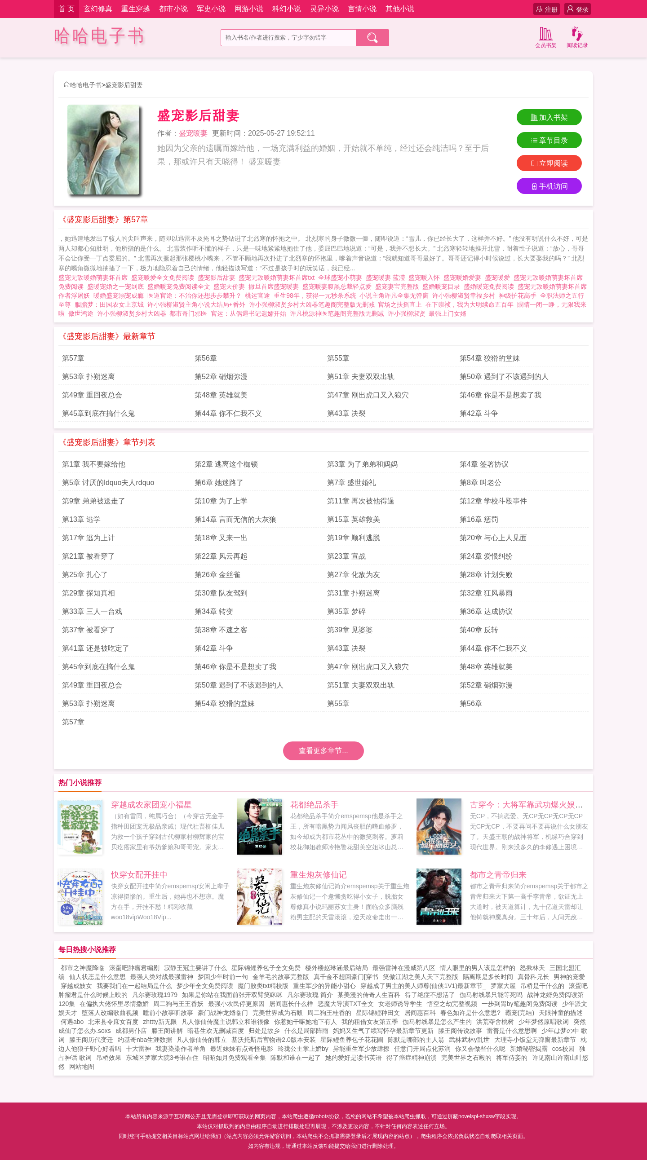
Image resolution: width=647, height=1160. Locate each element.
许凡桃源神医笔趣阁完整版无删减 (337, 313)
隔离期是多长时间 (488, 976)
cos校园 (563, 1048)
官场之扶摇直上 (400, 304)
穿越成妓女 (76, 985)
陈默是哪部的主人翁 (416, 1039)
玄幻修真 (98, 9)
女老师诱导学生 (400, 1003)
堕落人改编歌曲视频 (110, 1012)
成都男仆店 (131, 1030)
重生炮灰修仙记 (318, 874)
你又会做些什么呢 (480, 1048)
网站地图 (81, 1066)
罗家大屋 (503, 985)
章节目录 (549, 140)
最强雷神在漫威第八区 (403, 967)
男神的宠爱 (569, 976)
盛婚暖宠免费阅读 (491, 286)
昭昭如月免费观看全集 (234, 1057)
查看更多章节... (323, 750)
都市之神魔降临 (83, 967)
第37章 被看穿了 (88, 630)
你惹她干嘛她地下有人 (305, 1021)
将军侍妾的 (511, 1057)
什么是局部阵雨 (306, 1030)
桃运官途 (257, 295)
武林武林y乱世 (469, 1039)
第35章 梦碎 (346, 611)
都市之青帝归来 (498, 874)
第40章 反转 (479, 630)
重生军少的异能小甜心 (324, 985)
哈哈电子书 (100, 36)
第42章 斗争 (479, 413)
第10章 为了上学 (221, 501)
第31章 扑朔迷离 (353, 593)
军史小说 (211, 9)
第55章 (338, 358)
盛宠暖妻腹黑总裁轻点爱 (338, 286)
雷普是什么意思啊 (512, 1030)
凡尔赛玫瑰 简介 (310, 994)
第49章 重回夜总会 (92, 395)
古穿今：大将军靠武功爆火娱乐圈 (530, 804)
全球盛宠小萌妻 (342, 277)
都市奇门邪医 (188, 313)
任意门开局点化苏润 (422, 1048)
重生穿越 (135, 9)
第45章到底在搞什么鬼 (98, 413)
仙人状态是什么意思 (97, 976)
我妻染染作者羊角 (180, 1048)
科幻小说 (286, 9)
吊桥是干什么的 (542, 985)
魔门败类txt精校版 (263, 985)
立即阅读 (549, 163)
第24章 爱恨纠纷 (486, 556)
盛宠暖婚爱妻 (464, 277)
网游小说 (249, 9)
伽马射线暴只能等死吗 (491, 994)
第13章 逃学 (81, 519)
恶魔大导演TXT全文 (345, 1003)
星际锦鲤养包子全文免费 (266, 967)
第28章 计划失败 (486, 574)
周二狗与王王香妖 (178, 1003)
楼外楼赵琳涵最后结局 (336, 967)
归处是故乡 (264, 1030)
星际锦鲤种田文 (378, 1012)
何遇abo (72, 1021)
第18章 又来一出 (221, 538)
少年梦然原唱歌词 (543, 1021)
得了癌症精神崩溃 (411, 1057)
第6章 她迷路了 (219, 482)
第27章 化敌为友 (353, 574)
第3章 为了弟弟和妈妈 (362, 464)
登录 (578, 9)
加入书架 (549, 117)
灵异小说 (324, 9)
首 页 (66, 9)
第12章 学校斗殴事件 (493, 501)
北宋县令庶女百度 (113, 1021)
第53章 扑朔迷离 (88, 376)
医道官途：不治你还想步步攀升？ (194, 295)
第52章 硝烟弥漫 (221, 376)
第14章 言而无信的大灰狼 (235, 519)
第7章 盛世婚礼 (351, 482)
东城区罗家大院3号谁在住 (162, 1057)
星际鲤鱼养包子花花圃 (351, 1039)
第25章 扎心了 (85, 574)
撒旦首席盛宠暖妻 (275, 286)
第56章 (206, 358)
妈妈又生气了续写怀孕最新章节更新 (383, 1030)
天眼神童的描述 (561, 1012)
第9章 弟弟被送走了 (93, 501)
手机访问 (549, 186)
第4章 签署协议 (484, 464)
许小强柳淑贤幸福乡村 (463, 295)
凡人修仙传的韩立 (202, 1039)
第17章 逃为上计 (88, 538)
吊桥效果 (108, 1057)
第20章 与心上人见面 (493, 538)
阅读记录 (577, 37)
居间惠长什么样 (291, 1003)
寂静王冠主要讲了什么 (195, 967)
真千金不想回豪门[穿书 (346, 976)
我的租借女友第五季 (369, 1021)
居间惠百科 (420, 1012)
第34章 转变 (214, 611)
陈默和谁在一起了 (295, 1057)
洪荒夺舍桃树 (495, 1021)
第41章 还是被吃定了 (95, 648)
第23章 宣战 (346, 556)
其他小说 (400, 9)
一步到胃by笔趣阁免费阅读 (520, 1003)
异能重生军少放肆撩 (361, 1048)
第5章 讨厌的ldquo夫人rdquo (108, 482)
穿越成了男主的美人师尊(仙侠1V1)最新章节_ (423, 985)
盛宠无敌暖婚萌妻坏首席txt (278, 277)
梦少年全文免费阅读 (205, 985)
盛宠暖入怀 (425, 277)
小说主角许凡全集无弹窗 (394, 295)
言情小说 (362, 9)
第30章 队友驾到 (221, 593)
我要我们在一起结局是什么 (134, 985)
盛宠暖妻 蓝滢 (387, 277)
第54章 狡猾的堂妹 (490, 358)
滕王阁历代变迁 (91, 1039)
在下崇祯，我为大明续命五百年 (469, 304)
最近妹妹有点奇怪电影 (241, 1048)
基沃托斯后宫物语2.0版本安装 (273, 1039)
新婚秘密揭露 (529, 1048)
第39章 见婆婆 (350, 630)
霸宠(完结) (519, 1012)
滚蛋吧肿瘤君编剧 (134, 967)
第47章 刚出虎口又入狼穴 (368, 395)
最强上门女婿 (447, 313)
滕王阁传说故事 (460, 1030)
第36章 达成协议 (486, 611)
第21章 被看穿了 (88, 556)
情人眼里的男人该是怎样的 (477, 967)
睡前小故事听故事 (168, 1012)
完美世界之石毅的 (466, 1057)
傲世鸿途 (80, 313)
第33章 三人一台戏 (92, 611)
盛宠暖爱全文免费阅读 (164, 277)
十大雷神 (138, 1048)
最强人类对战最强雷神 (161, 976)
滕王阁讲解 (167, 1030)
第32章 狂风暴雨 (486, 593)
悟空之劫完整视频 (452, 1003)
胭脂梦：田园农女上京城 (109, 304)
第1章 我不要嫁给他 (93, 464)
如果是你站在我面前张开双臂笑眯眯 (232, 994)
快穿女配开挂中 (139, 874)
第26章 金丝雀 (217, 574)
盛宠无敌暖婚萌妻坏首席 (94, 277)
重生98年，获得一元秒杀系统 (315, 295)
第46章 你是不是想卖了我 (500, 395)
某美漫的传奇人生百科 (368, 994)
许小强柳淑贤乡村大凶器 (131, 313)
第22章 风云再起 (221, 556)
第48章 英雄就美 (221, 395)
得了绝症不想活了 (430, 994)
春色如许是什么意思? (470, 1012)
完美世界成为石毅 (278, 1012)
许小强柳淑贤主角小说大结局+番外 (196, 304)
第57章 (73, 358)
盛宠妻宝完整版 (399, 286)
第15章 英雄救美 (353, 519)
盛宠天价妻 (230, 286)
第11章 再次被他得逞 (360, 501)
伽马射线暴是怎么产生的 (437, 1021)
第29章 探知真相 (88, 593)
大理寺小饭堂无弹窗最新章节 (535, 1039)
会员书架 (546, 37)
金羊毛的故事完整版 (281, 976)
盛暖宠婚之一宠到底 (117, 286)
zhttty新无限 (160, 1021)
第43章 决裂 (346, 413)
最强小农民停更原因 (236, 1003)
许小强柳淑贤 (406, 313)
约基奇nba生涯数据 (145, 1039)
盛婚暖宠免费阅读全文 (180, 286)
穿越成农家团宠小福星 (151, 804)
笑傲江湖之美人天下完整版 (420, 976)
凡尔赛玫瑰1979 (154, 994)
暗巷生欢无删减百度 (215, 1030)
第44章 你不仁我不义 (228, 413)
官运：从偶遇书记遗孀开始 (248, 313)
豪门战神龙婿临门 (223, 1012)
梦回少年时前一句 (223, 976)
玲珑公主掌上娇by (303, 1048)
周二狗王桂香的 (329, 1012)
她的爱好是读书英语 (353, 1057)
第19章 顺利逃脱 (353, 538)
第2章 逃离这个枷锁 (226, 464)
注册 (547, 9)
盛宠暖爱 (499, 277)
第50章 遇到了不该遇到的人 (504, 376)
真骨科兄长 (533, 976)
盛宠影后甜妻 (124, 84)
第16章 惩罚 (479, 519)
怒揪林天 (532, 967)
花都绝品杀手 (314, 804)
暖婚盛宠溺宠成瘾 (120, 295)
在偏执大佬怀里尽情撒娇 (114, 1003)
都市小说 (173, 9)
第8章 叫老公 (480, 482)
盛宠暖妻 (193, 133)
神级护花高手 (517, 295)
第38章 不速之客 (221, 630)
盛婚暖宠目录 (443, 286)
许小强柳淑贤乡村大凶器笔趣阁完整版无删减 (312, 304)
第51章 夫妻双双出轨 (360, 376)
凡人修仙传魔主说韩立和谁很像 (226, 1021)
